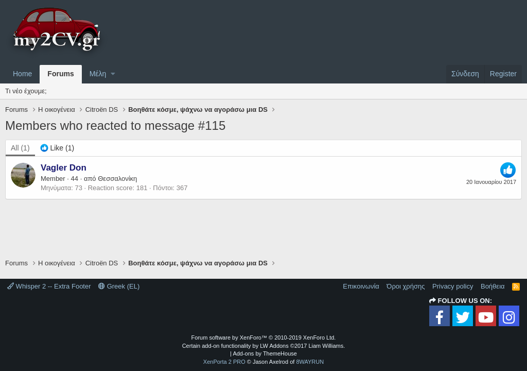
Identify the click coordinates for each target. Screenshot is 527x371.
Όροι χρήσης (406, 286)
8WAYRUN (310, 362)
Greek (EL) (118, 286)
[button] (113, 74)
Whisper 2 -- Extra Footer (49, 286)
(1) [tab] (20, 148)
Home (22, 74)
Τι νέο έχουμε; (26, 91)
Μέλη (98, 74)
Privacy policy (452, 286)
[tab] (57, 148)
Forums (60, 74)
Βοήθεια (493, 286)
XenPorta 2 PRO (224, 362)
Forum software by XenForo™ (263, 337)
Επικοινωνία (361, 286)
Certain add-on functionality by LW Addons (263, 346)
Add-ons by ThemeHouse (265, 353)
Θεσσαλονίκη (117, 178)
